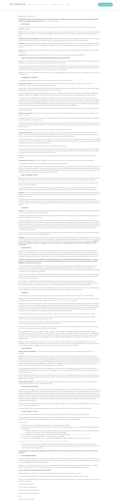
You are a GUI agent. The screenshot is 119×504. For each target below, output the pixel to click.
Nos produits (53, 4)
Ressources (62, 4)
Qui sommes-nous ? (34, 4)
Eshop (68, 4)
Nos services (44, 4)
